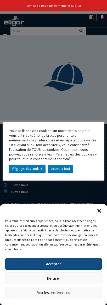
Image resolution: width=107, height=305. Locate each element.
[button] (99, 210)
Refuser (53, 278)
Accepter (53, 263)
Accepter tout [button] (60, 168)
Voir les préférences (53, 292)
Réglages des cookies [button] (27, 168)
